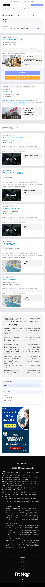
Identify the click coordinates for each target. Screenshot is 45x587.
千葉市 (26, 477)
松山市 (25, 492)
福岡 (7, 498)
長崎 (23, 498)
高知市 (33, 492)
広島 (6, 494)
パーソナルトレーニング (9, 397)
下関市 (10, 496)
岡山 (14, 494)
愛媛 (22, 492)
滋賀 (30, 488)
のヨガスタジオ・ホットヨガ (30, 8)
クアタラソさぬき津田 (9, 244)
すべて (5, 28)
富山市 (19, 484)
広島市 (10, 494)
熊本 (31, 498)
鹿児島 (23, 501)
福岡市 (11, 498)
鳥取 (30, 494)
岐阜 (23, 481)
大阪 (6, 488)
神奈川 (14, 477)
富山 (16, 484)
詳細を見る (23, 73)
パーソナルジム (16, 28)
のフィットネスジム (18, 8)
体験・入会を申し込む (23, 77)
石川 (24, 484)
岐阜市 (27, 481)
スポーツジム (10, 28)
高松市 (18, 492)
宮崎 (15, 501)
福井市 (35, 484)
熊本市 (34, 498)
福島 (24, 475)
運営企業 (22, 569)
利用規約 (22, 561)
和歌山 (14, 489)
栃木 (6, 479)
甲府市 (11, 485)
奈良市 (9, 489)
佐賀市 (18, 498)
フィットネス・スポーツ (9, 399)
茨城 (15, 479)
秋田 (25, 472)
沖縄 (33, 501)
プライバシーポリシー (22, 562)
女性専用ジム (28, 28)
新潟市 (11, 484)
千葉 (23, 477)
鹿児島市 (28, 501)
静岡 (15, 481)
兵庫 (22, 488)
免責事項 (22, 564)
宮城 (16, 475)
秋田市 (28, 472)
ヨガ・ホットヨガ (35, 28)
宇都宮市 (10, 479)
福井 (32, 484)
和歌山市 (19, 489)
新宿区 (9, 477)
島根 (22, 494)
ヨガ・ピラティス (7, 400)
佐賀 (15, 498)
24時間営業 (6, 395)
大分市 (11, 501)
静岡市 (19, 481)
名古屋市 (10, 481)
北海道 (8, 472)
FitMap (19, 584)
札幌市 (13, 472)
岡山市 (17, 494)
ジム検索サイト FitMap (7, 8)
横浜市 (18, 477)
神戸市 (25, 488)
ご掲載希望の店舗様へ (22, 568)
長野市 (19, 485)
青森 (17, 472)
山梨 (8, 485)
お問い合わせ (22, 566)
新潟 (8, 484)
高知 (30, 492)
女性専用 (5, 402)
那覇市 (36, 501)
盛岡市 (11, 475)
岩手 (8, 475)
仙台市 (19, 475)
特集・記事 (22, 557)
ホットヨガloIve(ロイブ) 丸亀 (12, 39)
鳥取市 (33, 494)
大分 (7, 501)
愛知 (6, 481)
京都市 (17, 488)
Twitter (22, 579)
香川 (14, 492)
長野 (16, 485)
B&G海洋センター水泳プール (12, 208)
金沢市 (27, 484)
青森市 (20, 472)
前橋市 (26, 479)
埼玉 (30, 477)
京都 (14, 488)
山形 (33, 472)
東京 (6, 477)
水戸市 (18, 479)
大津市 (33, 488)
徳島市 (10, 492)
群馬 (23, 479)
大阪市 (9, 488)
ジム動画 (22, 559)
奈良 (6, 489)
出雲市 (25, 494)
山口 (6, 496)
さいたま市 (35, 477)
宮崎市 (18, 501)
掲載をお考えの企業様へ (37, 5)
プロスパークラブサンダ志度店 (12, 137)
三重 (31, 481)
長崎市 (26, 498)
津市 (34, 481)
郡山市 (27, 475)
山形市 (36, 472)
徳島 (6, 492)
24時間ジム (23, 28)
